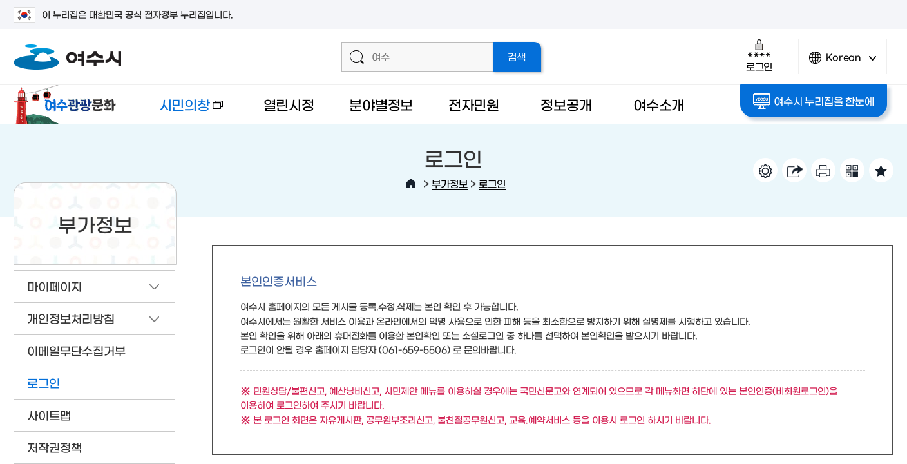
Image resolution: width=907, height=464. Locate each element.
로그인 (759, 55)
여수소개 (658, 104)
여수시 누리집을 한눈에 (813, 101)
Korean (842, 63)
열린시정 (288, 104)
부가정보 (450, 183)
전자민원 (473, 104)
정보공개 (565, 104)
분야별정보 (381, 104)
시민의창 (181, 110)
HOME (411, 183)
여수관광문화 (68, 104)
